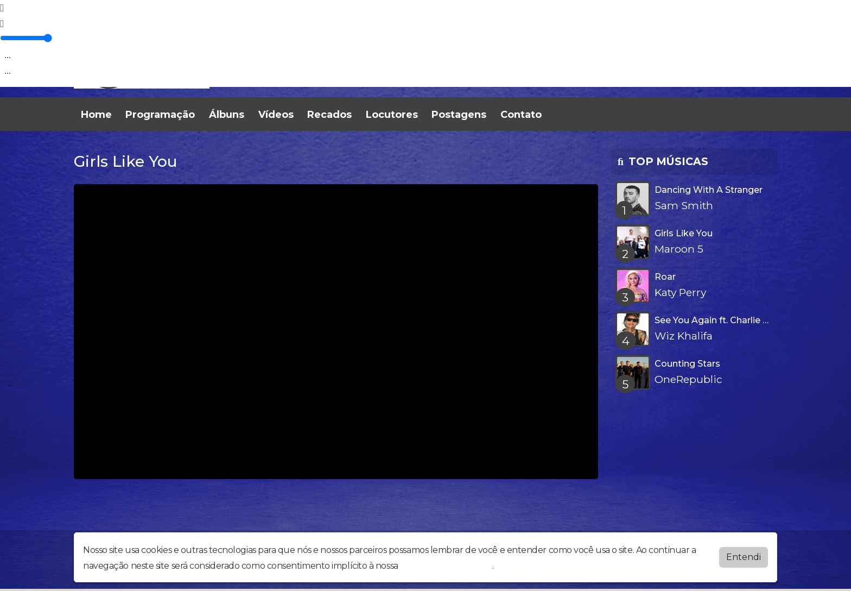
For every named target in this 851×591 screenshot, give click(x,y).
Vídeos (276, 115)
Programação (160, 115)
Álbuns (226, 115)
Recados (329, 115)
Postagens (458, 115)
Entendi (743, 557)
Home (96, 115)
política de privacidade (446, 566)
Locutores (392, 115)
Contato (521, 115)
